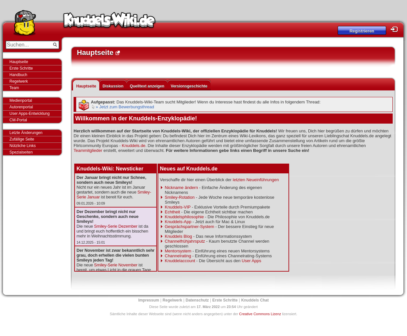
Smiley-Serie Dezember (115, 226)
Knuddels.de (133, 145)
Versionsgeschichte (189, 86)
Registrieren (361, 31)
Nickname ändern (181, 187)
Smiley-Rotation (180, 197)
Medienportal (20, 100)
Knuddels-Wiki (109, 22)
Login (396, 29)
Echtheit (172, 211)
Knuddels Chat (255, 300)
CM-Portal (18, 120)
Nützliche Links (22, 145)
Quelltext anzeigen (147, 86)
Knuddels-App (178, 221)
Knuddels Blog (178, 236)
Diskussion (113, 86)
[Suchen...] (28, 45)
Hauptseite (18, 62)
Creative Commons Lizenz (260, 314)
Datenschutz (197, 300)
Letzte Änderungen (25, 132)
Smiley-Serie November (115, 264)
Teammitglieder (88, 150)
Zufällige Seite (21, 139)
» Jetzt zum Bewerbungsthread (125, 106)
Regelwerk (18, 81)
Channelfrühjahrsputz (185, 241)
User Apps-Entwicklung (29, 113)
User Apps (251, 260)
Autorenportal (21, 107)
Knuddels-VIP (177, 207)
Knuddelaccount (180, 260)
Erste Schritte (21, 68)
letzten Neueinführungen (256, 179)
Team (14, 88)
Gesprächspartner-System (189, 226)
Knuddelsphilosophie (184, 216)
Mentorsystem (178, 251)
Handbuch (18, 75)
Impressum (148, 300)
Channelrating (178, 255)
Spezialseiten (21, 152)
